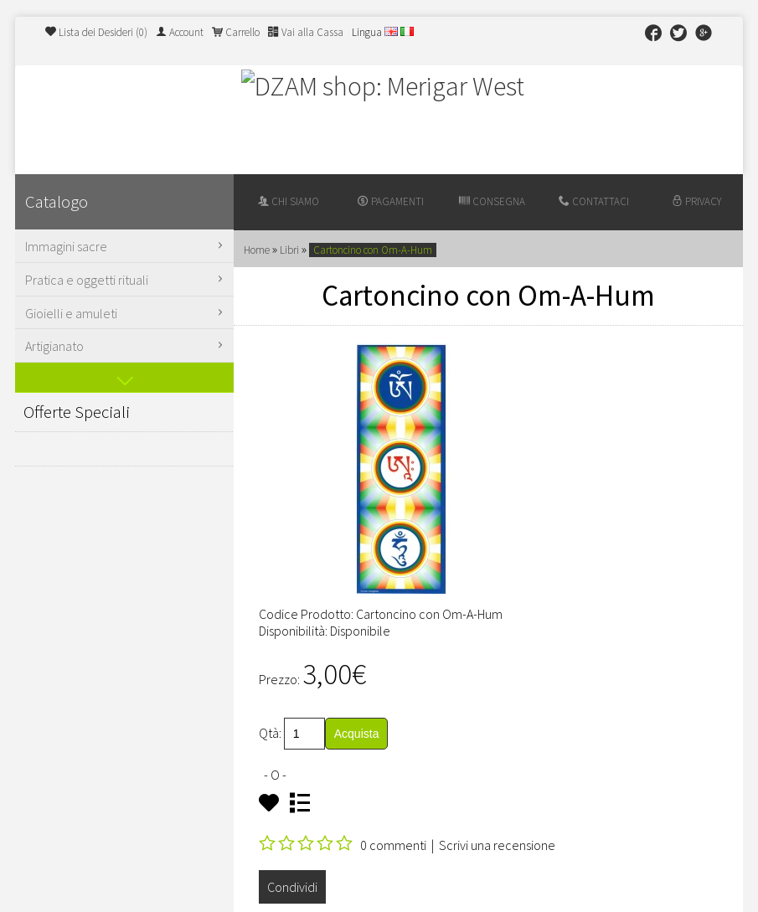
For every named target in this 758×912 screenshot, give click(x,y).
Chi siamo (288, 201)
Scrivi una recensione (497, 845)
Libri (289, 250)
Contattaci (594, 201)
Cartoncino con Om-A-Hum (372, 250)
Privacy (696, 201)
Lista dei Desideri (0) (96, 32)
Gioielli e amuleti (126, 313)
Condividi (292, 887)
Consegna (492, 201)
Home (257, 250)
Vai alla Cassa (305, 32)
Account (180, 32)
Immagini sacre (126, 246)
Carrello (236, 32)
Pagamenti (391, 201)
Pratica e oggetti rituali (126, 279)
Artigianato (126, 345)
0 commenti (393, 845)
